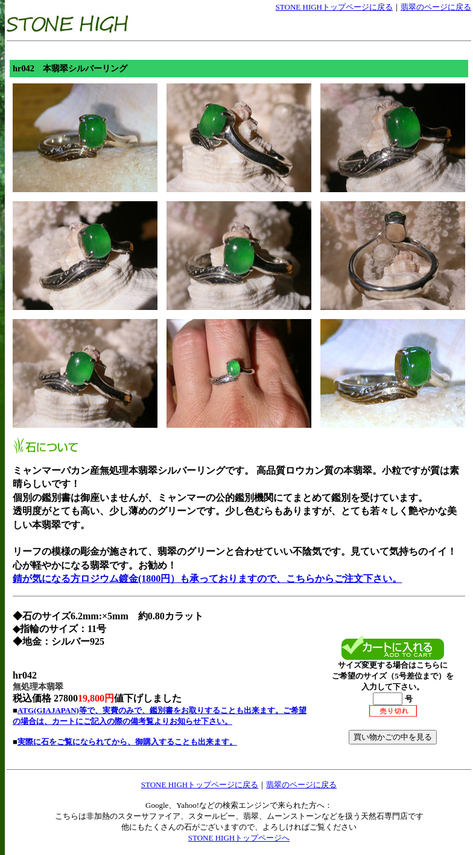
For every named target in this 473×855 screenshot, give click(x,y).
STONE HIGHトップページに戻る (334, 6)
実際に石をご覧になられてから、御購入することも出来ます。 (127, 741)
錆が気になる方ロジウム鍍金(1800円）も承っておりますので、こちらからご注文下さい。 (207, 578)
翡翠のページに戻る (436, 6)
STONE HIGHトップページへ (239, 837)
